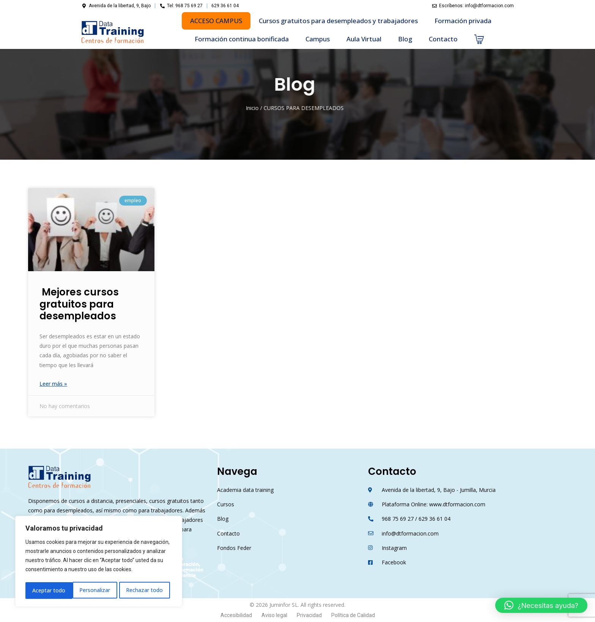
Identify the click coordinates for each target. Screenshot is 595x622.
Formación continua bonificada (242, 39)
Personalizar (47, 590)
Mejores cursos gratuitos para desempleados (79, 303)
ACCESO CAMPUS (216, 20)
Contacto (443, 39)
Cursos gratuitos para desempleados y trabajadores (338, 20)
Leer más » (53, 383)
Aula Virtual (363, 39)
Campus (317, 39)
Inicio (216, 108)
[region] (98, 562)
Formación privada (462, 20)
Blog (405, 39)
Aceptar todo (148, 590)
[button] (541, 605)
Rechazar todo (97, 590)
